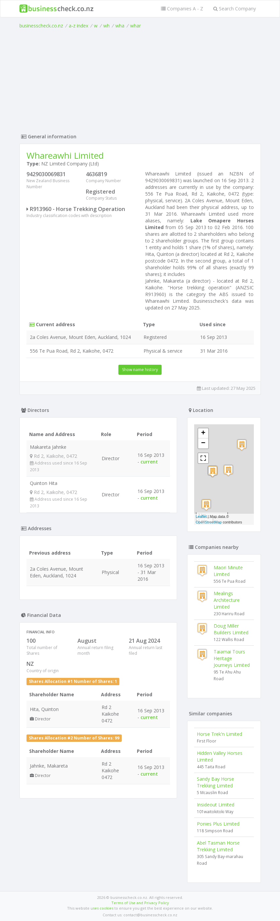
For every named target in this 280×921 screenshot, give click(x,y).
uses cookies (102, 908)
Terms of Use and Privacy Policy (140, 902)
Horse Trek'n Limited (219, 734)
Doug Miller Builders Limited (231, 629)
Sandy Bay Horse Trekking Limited (215, 782)
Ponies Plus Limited (218, 824)
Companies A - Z (182, 8)
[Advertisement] (140, 79)
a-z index (78, 25)
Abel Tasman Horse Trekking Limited (218, 846)
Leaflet (201, 516)
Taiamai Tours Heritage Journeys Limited (232, 658)
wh (106, 25)
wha (119, 25)
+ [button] (203, 433)
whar (135, 25)
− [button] (203, 443)
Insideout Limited (215, 804)
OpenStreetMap (209, 522)
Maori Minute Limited (228, 570)
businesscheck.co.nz (41, 25)
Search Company (234, 8)
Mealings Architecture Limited (227, 600)
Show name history (140, 369)
